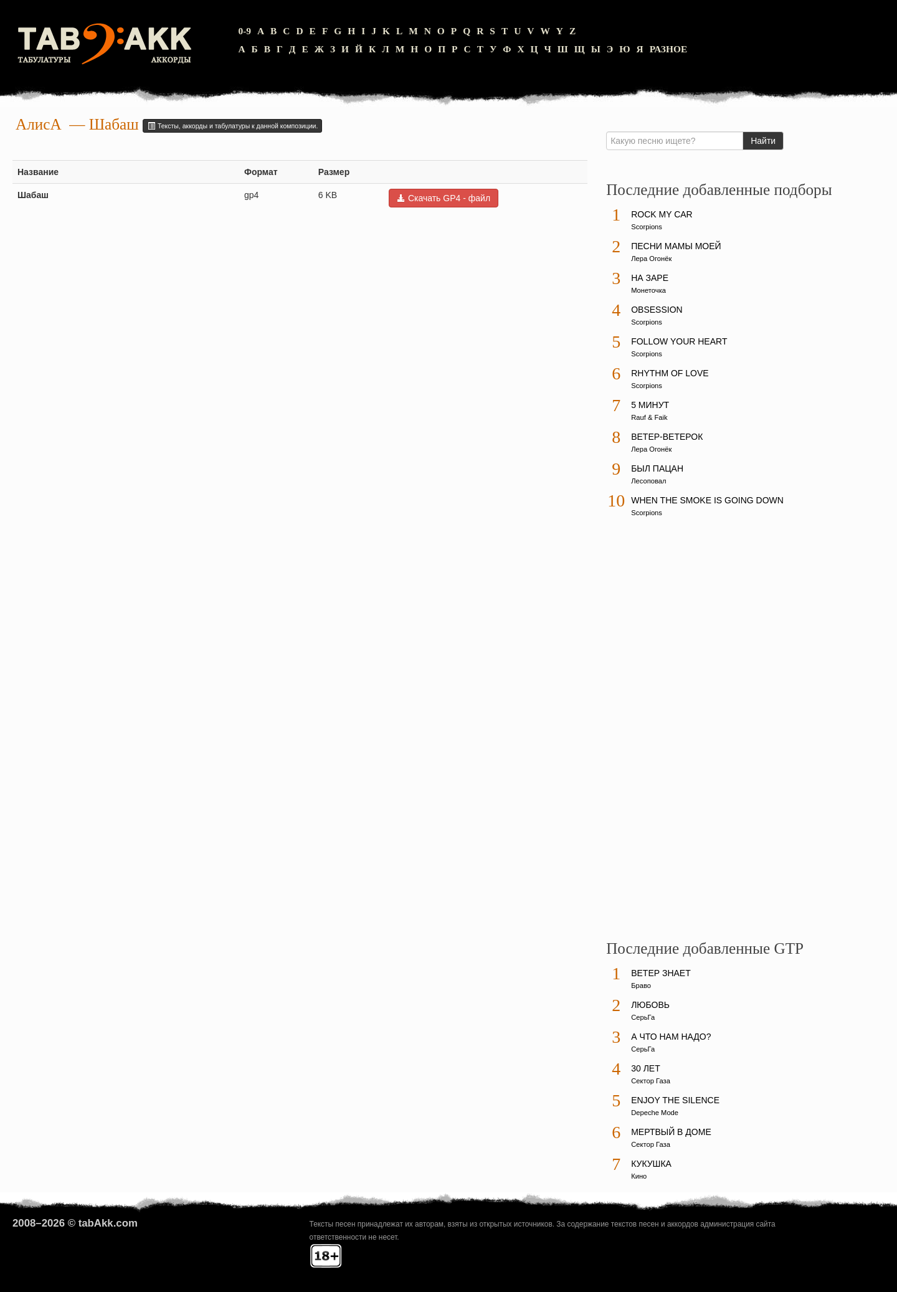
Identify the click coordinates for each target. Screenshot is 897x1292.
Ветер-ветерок (667, 437)
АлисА (39, 124)
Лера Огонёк (651, 258)
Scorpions (646, 226)
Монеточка (648, 290)
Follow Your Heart (679, 341)
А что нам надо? (671, 1037)
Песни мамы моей (676, 246)
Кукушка (651, 1164)
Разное (669, 49)
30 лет (645, 1068)
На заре (649, 278)
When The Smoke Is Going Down (707, 500)
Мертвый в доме (671, 1132)
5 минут (650, 405)
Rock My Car (662, 214)
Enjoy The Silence (675, 1100)
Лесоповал (648, 481)
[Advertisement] (699, 734)
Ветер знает (661, 973)
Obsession (656, 310)
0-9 (244, 31)
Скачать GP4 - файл (443, 198)
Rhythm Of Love (669, 373)
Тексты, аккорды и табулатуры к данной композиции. (232, 125)
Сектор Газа (650, 1081)
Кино (639, 1176)
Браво (641, 985)
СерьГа (643, 1017)
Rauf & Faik (649, 417)
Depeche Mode (654, 1112)
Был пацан (657, 468)
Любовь (650, 1005)
